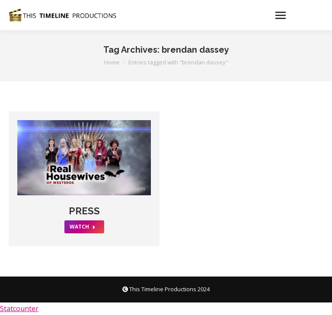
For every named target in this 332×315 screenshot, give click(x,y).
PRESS (84, 210)
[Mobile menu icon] (297, 15)
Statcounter (19, 308)
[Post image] (84, 157)
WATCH (83, 226)
